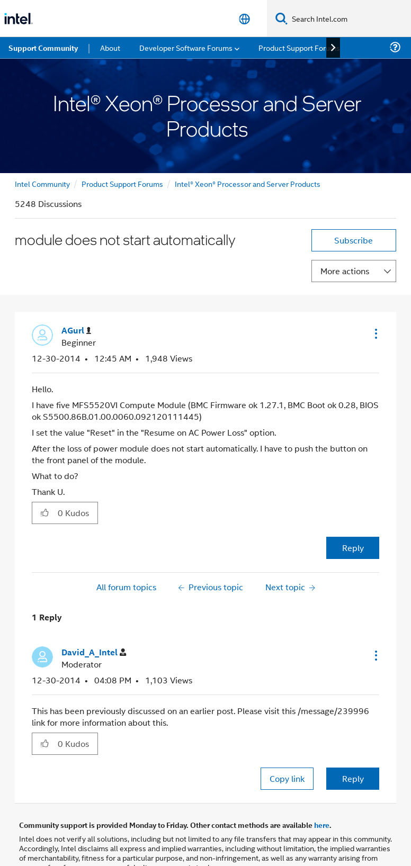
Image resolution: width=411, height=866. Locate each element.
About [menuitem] (110, 47)
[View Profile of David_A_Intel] (93, 652)
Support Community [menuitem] (43, 47)
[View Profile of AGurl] (76, 330)
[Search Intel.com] (349, 18)
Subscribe (353, 240)
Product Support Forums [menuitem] (299, 47)
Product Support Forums (122, 183)
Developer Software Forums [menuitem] (186, 47)
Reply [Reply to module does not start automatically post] (353, 548)
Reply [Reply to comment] (353, 778)
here (321, 825)
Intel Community (42, 183)
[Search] (281, 18)
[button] (375, 333)
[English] (244, 19)
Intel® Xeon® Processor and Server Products (247, 183)
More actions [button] (344, 271)
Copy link (287, 778)
